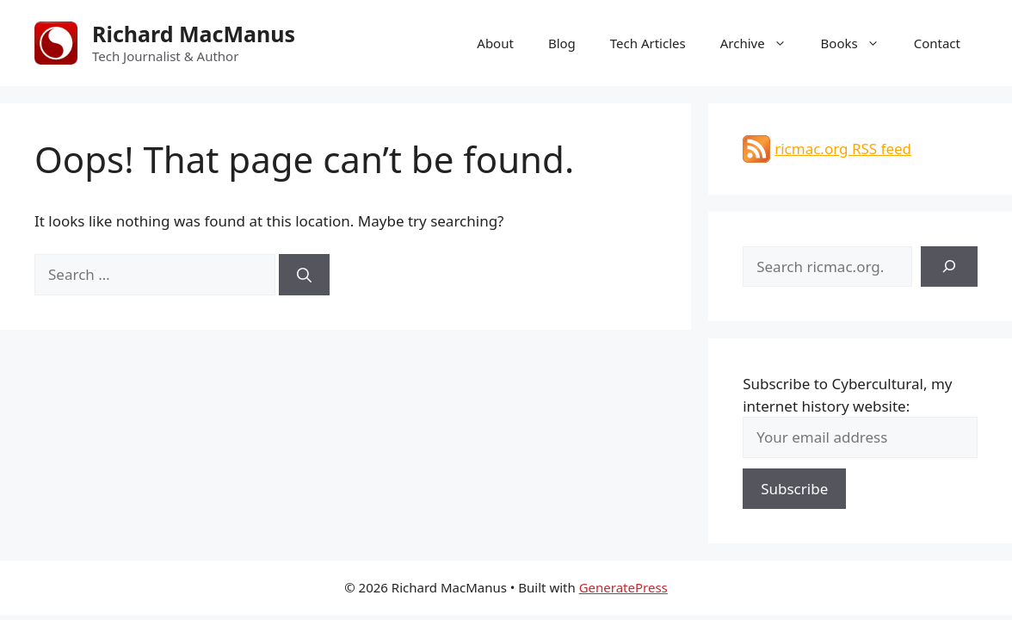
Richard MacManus (193, 33)
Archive (762, 43)
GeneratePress (623, 587)
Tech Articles (648, 43)
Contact (937, 43)
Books (859, 43)
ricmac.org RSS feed (842, 148)
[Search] (304, 274)
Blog (562, 43)
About (495, 43)
